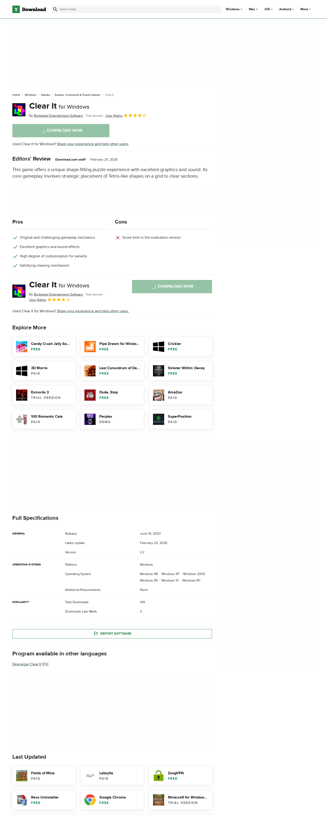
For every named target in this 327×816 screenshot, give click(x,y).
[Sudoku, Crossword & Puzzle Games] (77, 95)
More (306, 9)
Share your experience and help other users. (93, 144)
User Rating (126, 115)
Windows (233, 9)
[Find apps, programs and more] (136, 9)
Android (285, 9)
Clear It (59, 106)
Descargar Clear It (26, 664)
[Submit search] (55, 9)
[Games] (45, 95)
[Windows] (30, 95)
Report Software (112, 634)
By (56, 116)
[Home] (16, 95)
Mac (252, 9)
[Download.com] (29, 9)
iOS (267, 9)
